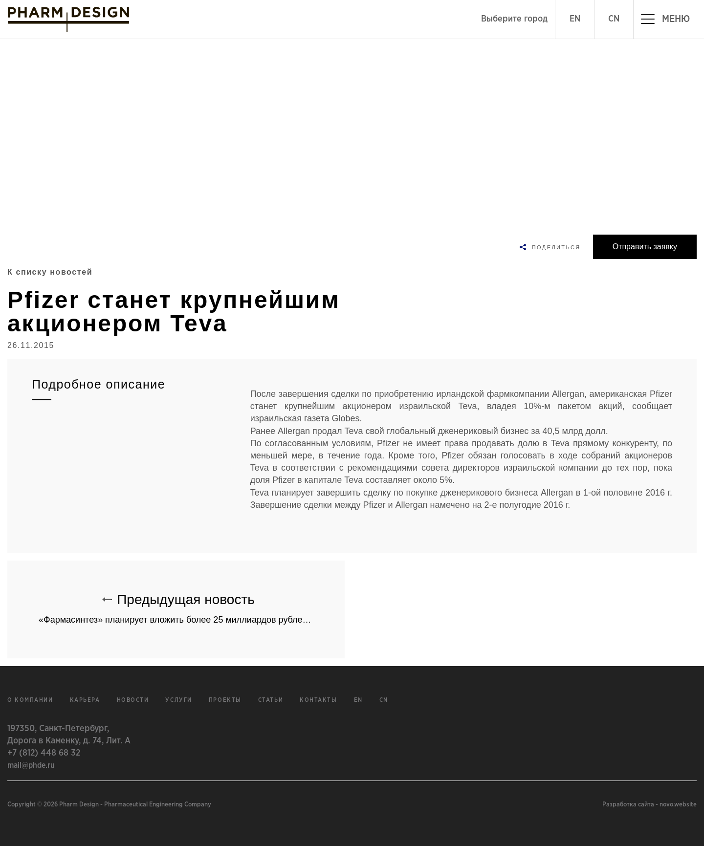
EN (575, 19)
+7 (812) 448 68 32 (43, 753)
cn (383, 700)
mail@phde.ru (31, 765)
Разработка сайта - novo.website (649, 804)
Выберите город (514, 19)
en (358, 700)
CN (613, 19)
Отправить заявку (645, 246)
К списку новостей (49, 272)
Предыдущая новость (192, 604)
